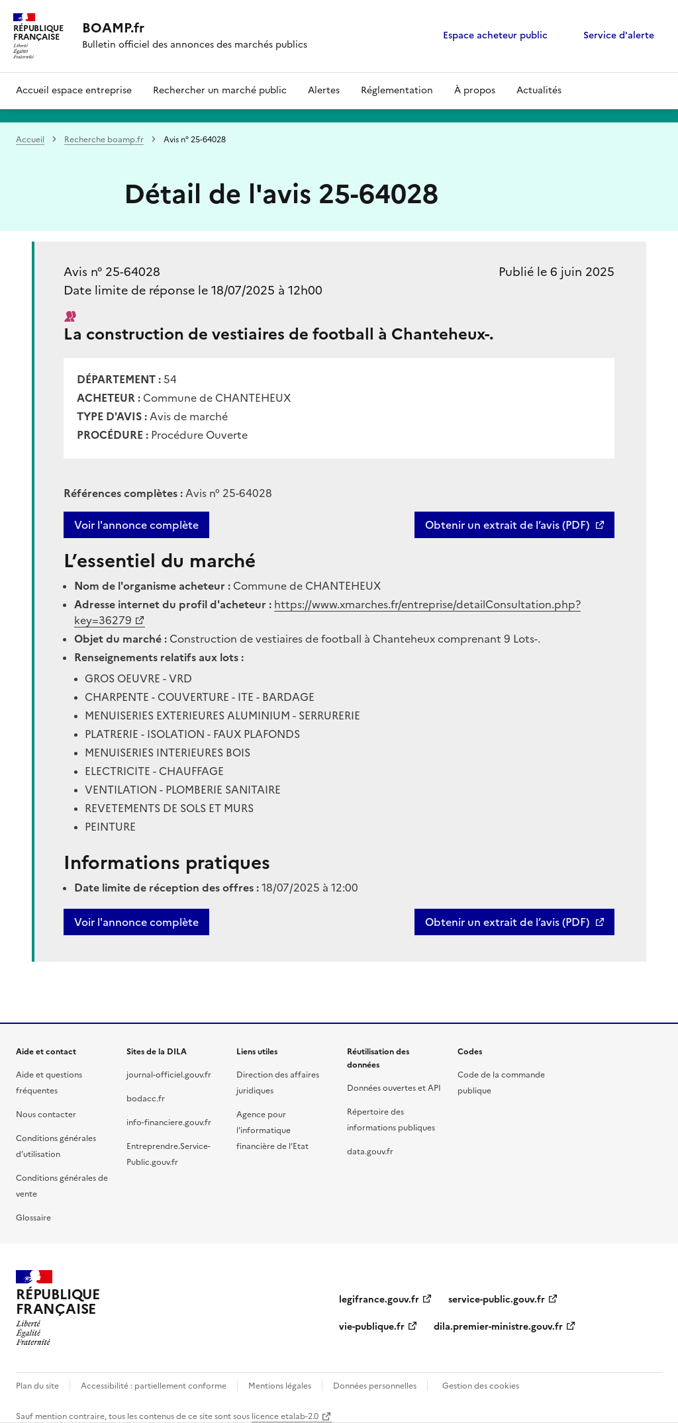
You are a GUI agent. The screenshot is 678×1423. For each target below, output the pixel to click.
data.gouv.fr (370, 1152)
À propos (474, 90)
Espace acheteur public (495, 35)
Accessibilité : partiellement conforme (153, 1386)
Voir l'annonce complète (136, 525)
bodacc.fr (145, 1099)
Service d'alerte (618, 35)
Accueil (30, 140)
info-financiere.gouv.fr (168, 1122)
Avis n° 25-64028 (112, 272)
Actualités (538, 90)
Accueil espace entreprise (74, 90)
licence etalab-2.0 (285, 1416)
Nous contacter (46, 1115)
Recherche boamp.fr (104, 140)
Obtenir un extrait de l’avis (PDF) (507, 525)
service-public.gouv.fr (496, 1300)
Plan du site (37, 1386)
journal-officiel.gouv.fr (168, 1075)
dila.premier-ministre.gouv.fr (498, 1327)
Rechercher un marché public (220, 90)
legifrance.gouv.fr (379, 1300)
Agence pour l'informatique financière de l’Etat (272, 1130)
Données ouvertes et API (394, 1088)
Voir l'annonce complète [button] (136, 922)
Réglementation (397, 90)
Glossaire (33, 1218)
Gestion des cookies (480, 1386)
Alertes (324, 90)
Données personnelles (374, 1386)
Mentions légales (279, 1386)
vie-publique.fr (372, 1327)
